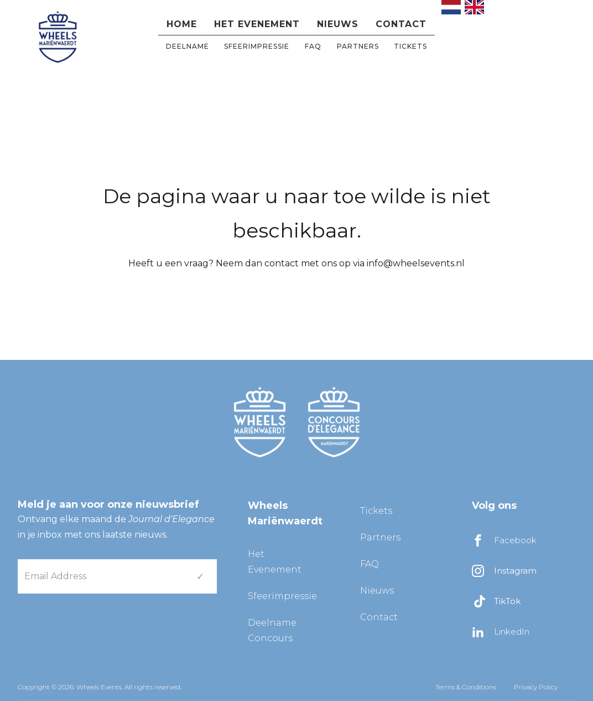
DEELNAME (187, 46)
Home (182, 24)
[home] (57, 35)
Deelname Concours (272, 630)
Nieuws (337, 24)
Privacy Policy (536, 687)
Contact (401, 24)
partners (358, 46)
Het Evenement (274, 562)
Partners (380, 537)
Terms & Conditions (465, 687)
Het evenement (257, 24)
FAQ (313, 46)
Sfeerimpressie (256, 46)
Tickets (410, 46)
